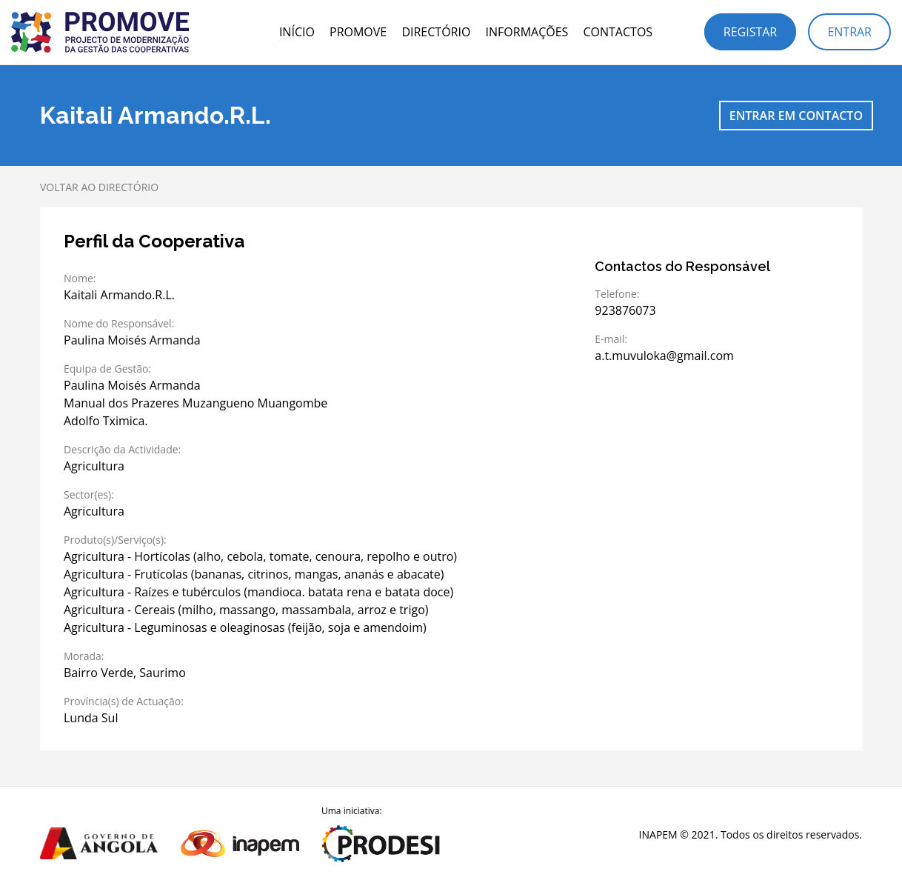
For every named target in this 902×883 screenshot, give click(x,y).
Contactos (617, 32)
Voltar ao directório (99, 187)
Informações (527, 32)
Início (297, 32)
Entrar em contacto (796, 115)
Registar (750, 32)
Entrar (849, 32)
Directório (435, 32)
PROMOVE (358, 32)
